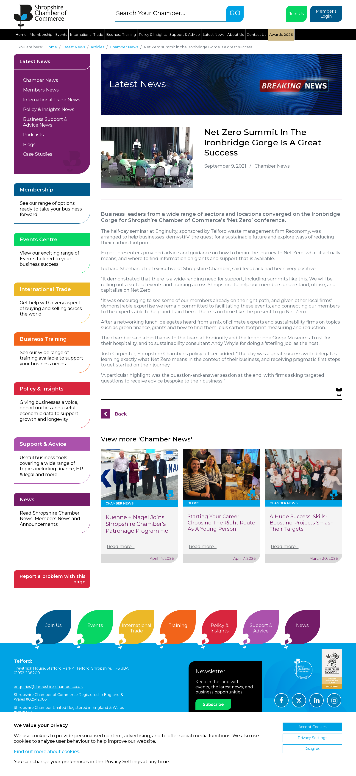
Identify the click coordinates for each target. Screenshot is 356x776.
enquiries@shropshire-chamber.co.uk (48, 687)
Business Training (121, 34)
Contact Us (256, 34)
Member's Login (326, 14)
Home (21, 34)
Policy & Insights (153, 34)
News (302, 625)
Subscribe (213, 704)
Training (178, 625)
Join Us (296, 13)
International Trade (86, 34)
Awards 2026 (281, 34)
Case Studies (37, 154)
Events (61, 34)
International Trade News (51, 100)
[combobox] (170, 13)
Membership (41, 34)
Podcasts (33, 134)
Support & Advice (185, 34)
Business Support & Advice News (45, 122)
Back (121, 414)
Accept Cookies (312, 727)
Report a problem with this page (52, 579)
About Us (235, 34)
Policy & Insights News (48, 109)
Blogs (29, 144)
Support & (261, 628)
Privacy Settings (312, 738)
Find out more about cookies (46, 751)
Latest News (213, 34)
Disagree (312, 748)
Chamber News (40, 80)
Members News (41, 90)
